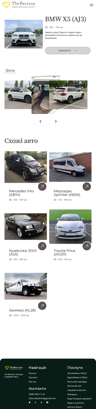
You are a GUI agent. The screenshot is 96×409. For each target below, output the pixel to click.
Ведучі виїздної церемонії (79, 398)
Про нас (32, 382)
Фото (10, 70)
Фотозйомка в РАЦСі (77, 373)
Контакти (33, 377)
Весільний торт (74, 386)
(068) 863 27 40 (37, 394)
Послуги (32, 373)
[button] (40, 121)
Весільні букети (74, 407)
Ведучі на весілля (75, 403)
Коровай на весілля (76, 390)
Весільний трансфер (77, 382)
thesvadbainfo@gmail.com (42, 398)
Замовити (65, 50)
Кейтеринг (72, 394)
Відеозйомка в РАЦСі (77, 377)
